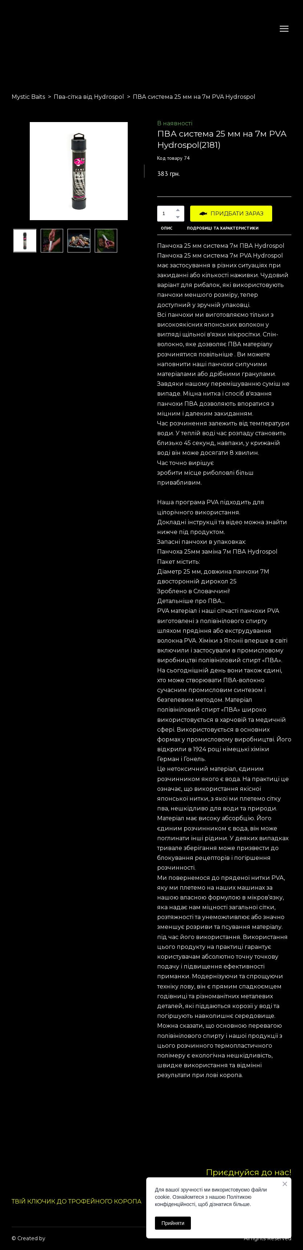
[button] (178, 210)
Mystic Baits (28, 96)
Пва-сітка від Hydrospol (89, 96)
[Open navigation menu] (284, 28)
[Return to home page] (29, 29)
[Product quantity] (169, 213)
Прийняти (172, 1223)
